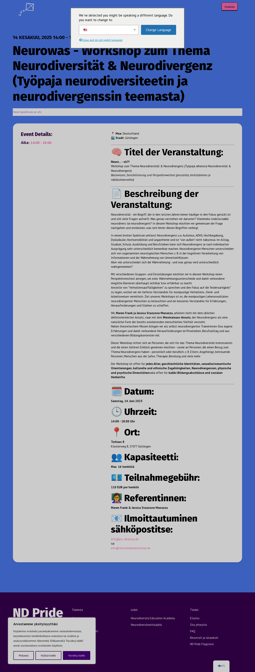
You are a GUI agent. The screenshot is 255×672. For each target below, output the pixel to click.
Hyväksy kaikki (76, 655)
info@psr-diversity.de (125, 539)
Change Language (158, 30)
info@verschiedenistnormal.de (130, 548)
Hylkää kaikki (48, 655)
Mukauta (23, 655)
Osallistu (230, 7)
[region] (52, 640)
